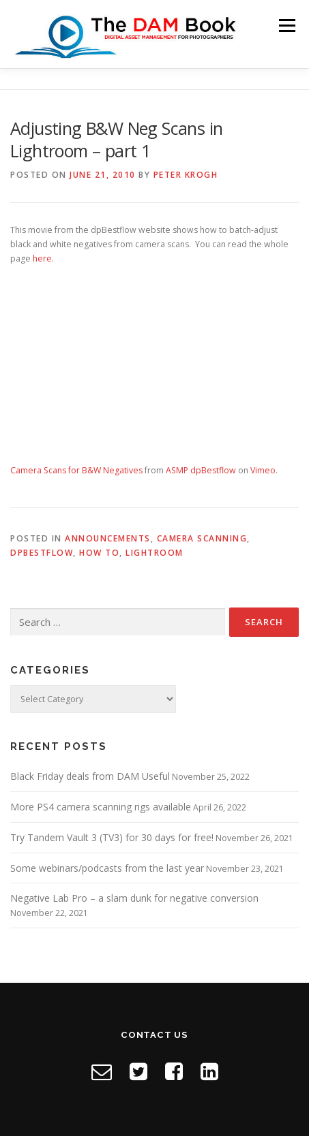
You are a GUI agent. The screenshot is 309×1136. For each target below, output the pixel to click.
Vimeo (263, 470)
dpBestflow (41, 552)
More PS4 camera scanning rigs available (100, 806)
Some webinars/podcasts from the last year (107, 868)
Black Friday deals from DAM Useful (90, 776)
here (42, 258)
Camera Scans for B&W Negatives (76, 470)
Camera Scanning (202, 538)
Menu (286, 25)
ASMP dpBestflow (201, 470)
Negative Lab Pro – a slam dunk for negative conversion (134, 898)
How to (99, 552)
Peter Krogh (185, 174)
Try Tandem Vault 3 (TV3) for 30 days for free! (112, 837)
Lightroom (154, 552)
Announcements (108, 538)
